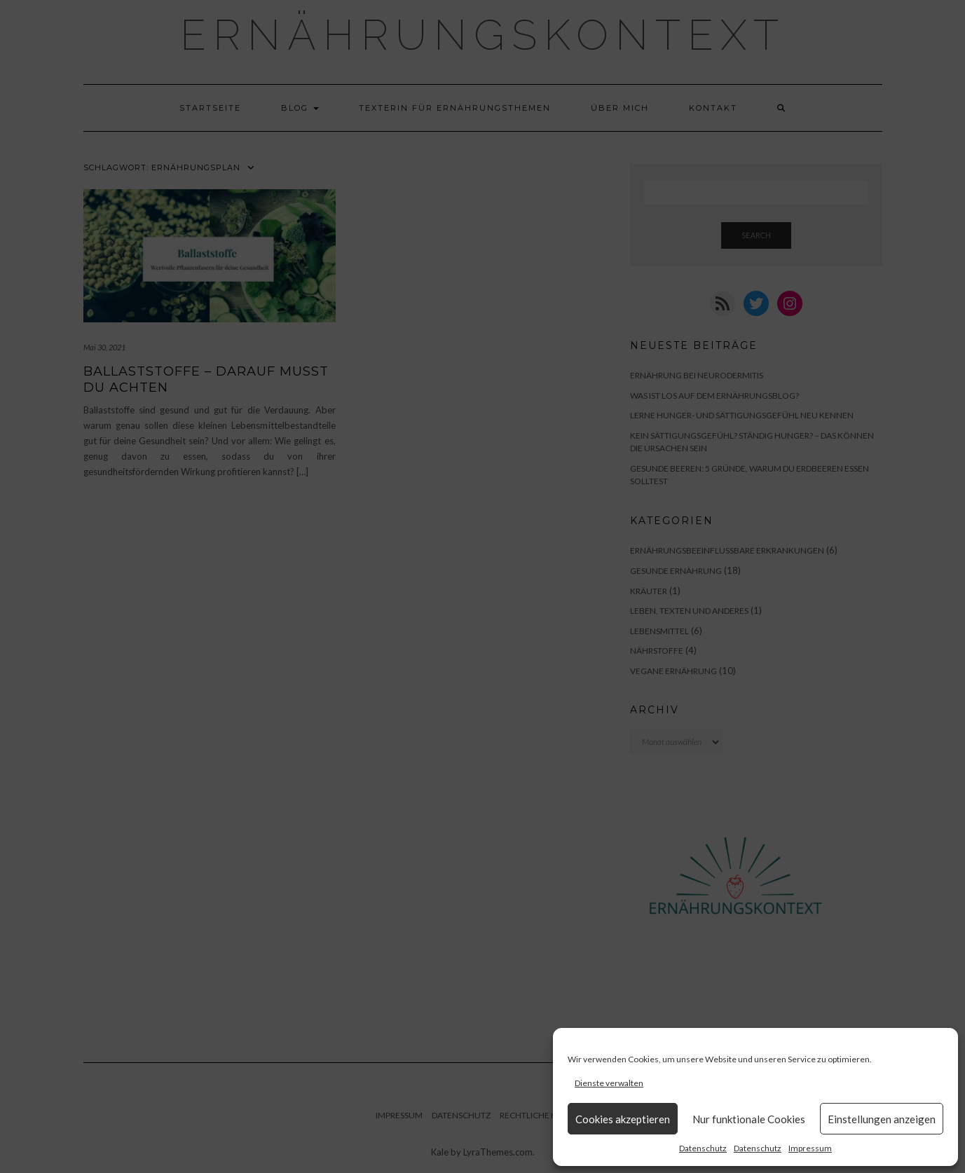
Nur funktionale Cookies (748, 1119)
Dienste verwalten (609, 1083)
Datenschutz (703, 1148)
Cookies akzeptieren (622, 1119)
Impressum (810, 1148)
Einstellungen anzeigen (882, 1119)
